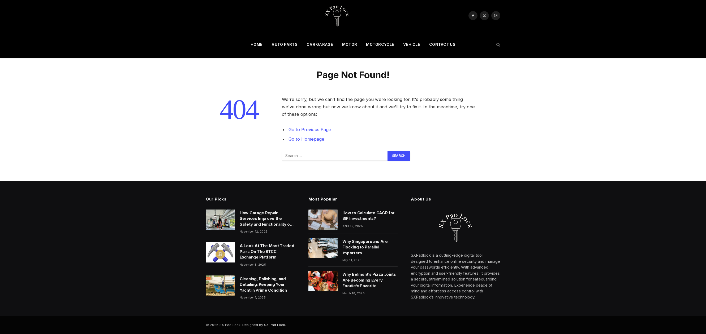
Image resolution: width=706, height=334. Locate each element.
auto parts (285, 44)
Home (256, 44)
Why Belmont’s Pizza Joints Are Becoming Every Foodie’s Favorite (369, 280)
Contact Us (442, 44)
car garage (320, 44)
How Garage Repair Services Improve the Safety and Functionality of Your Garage (266, 218)
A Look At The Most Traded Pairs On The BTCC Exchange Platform (267, 251)
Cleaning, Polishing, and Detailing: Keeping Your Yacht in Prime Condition (263, 284)
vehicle (411, 44)
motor (349, 44)
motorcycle (380, 44)
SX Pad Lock (274, 325)
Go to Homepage (306, 139)
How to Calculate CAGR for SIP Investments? (368, 215)
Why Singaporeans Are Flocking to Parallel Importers (365, 247)
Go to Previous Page (310, 129)
